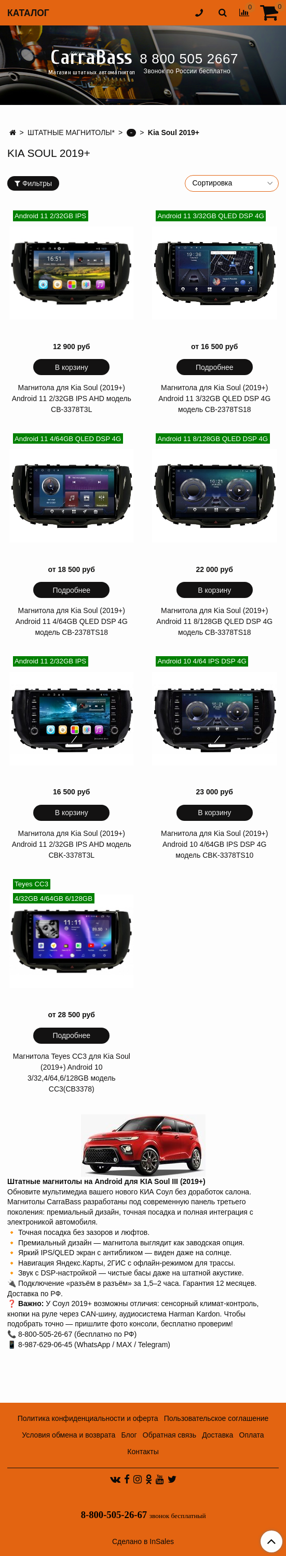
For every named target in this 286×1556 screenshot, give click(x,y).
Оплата (251, 1435)
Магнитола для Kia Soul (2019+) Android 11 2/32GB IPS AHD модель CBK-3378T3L (71, 844)
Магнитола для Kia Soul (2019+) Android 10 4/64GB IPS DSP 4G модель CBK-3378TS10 (214, 844)
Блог (129, 1435)
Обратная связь (169, 1435)
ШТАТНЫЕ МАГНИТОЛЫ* (71, 132)
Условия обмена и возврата (68, 1435)
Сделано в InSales (143, 1541)
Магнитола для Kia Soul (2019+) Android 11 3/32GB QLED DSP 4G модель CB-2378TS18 (214, 398)
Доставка (217, 1435)
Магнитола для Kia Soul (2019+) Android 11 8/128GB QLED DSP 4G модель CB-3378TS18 (214, 621)
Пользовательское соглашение (216, 1418)
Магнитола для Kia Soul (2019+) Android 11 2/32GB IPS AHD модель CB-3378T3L (71, 398)
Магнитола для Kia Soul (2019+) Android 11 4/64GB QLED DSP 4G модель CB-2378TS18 (72, 621)
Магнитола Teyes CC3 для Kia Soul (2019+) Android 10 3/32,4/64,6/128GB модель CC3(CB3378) (71, 1072)
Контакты (142, 1451)
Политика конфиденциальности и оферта (88, 1418)
